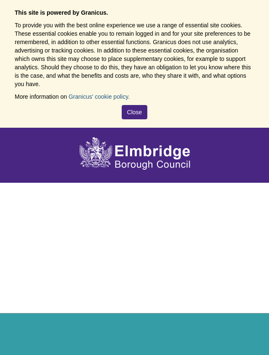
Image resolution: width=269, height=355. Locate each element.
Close (134, 112)
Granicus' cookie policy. (99, 96)
